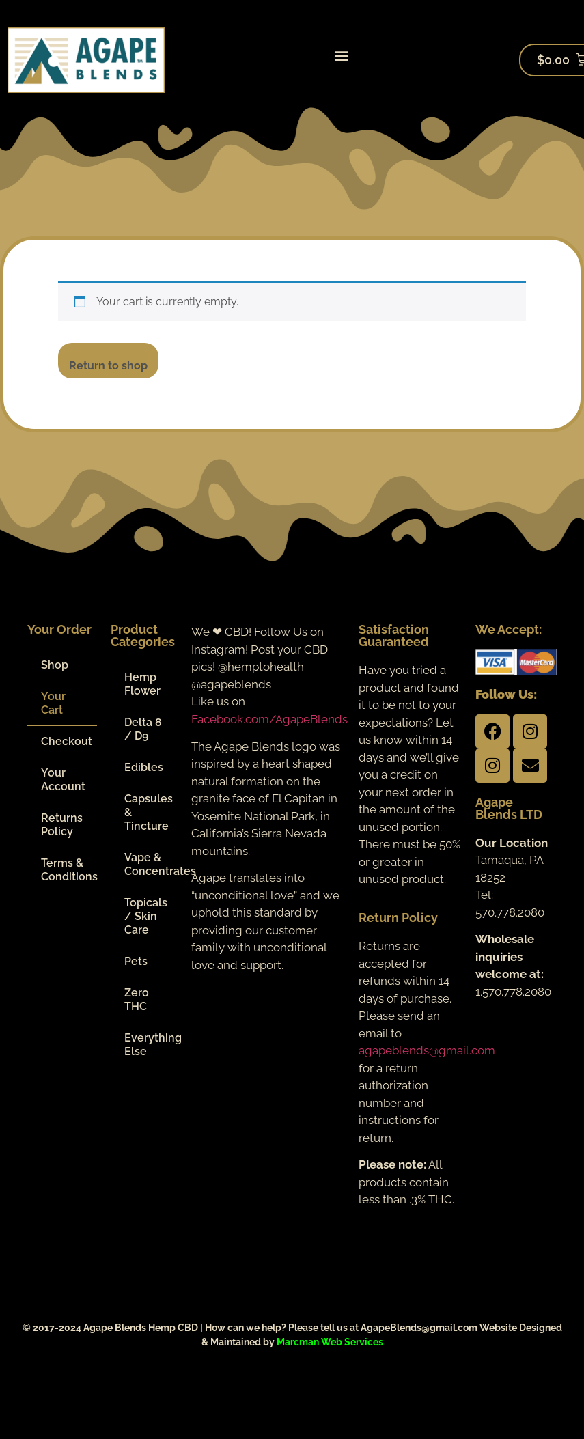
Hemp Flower (142, 684)
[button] (342, 55)
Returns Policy (62, 824)
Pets (136, 961)
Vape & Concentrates (151, 864)
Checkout (66, 741)
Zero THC (136, 999)
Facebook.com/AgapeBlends (269, 719)
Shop (54, 664)
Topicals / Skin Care (145, 916)
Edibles (143, 767)
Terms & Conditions (69, 869)
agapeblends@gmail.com (427, 1050)
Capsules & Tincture (148, 812)
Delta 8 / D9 (143, 729)
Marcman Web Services (330, 1342)
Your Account (63, 779)
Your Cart (53, 703)
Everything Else (151, 1044)
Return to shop (108, 365)
